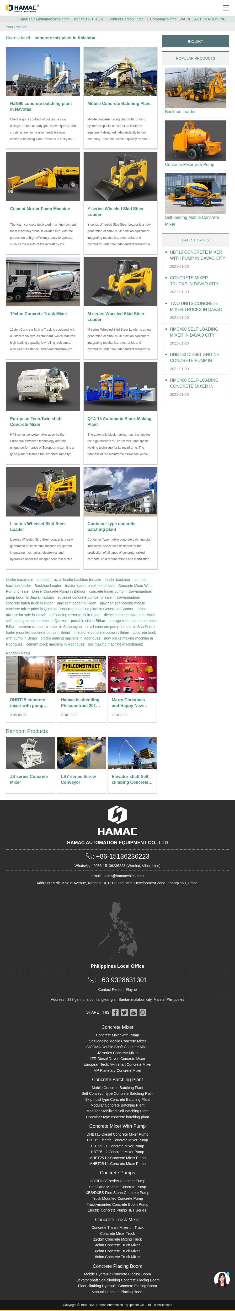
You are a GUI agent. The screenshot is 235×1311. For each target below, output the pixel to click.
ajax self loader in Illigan (76, 603)
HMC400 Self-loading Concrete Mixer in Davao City (194, 383)
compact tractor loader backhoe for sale (69, 579)
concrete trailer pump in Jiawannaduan (120, 591)
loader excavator (19, 579)
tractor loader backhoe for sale (90, 586)
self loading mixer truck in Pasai (74, 615)
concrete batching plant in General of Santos (96, 609)
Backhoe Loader (48, 586)
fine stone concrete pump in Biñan (101, 632)
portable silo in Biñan (88, 621)
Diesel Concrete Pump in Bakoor (59, 591)
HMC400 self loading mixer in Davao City (194, 332)
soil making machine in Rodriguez (115, 644)
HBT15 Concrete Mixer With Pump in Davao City (197, 255)
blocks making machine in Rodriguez (70, 638)
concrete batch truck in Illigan (29, 603)
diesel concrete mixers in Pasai (129, 615)
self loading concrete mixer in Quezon (36, 621)
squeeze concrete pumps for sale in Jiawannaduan (98, 597)
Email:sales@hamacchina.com (43, 19)
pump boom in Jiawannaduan (30, 597)
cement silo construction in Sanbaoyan (50, 627)
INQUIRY (195, 41)
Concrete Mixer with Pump (189, 164)
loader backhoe (117, 579)
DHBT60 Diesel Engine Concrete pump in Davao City (194, 358)
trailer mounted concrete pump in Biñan (38, 632)
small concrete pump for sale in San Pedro (120, 627)
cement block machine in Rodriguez (55, 644)
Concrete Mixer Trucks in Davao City (194, 281)
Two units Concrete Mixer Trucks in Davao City (196, 307)
